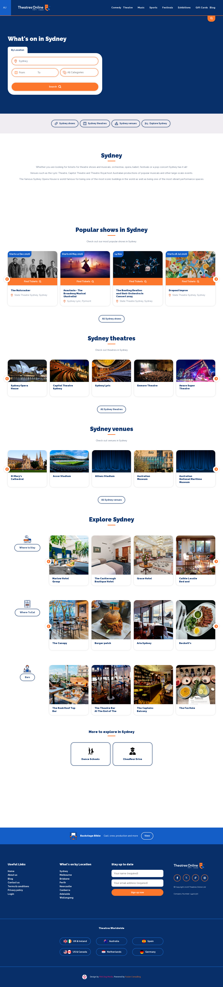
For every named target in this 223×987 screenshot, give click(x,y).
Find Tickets (32, 281)
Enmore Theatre (147, 385)
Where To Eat (27, 612)
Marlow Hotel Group (60, 580)
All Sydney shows (111, 318)
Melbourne (66, 875)
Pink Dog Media (106, 977)
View (147, 836)
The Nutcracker (20, 290)
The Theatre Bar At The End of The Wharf (105, 710)
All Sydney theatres (111, 409)
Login (11, 894)
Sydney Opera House (19, 387)
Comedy (116, 7)
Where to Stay (27, 547)
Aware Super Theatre (187, 387)
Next (216, 279)
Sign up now (137, 892)
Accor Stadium (62, 476)
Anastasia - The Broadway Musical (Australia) (74, 293)
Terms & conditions (18, 886)
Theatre (128, 7)
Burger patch (103, 643)
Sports (153, 7)
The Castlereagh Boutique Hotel (105, 580)
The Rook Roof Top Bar (63, 710)
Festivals (167, 7)
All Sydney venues (111, 500)
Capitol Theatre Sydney (63, 387)
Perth (63, 882)
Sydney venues (126, 123)
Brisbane (65, 879)
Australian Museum (143, 478)
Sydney (64, 871)
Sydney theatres (95, 123)
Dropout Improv (178, 290)
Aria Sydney (144, 643)
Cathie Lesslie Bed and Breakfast (188, 580)
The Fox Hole (187, 708)
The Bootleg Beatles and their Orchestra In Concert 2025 (129, 293)
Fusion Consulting (133, 977)
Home (11, 871)
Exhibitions (184, 7)
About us (12, 875)
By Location (17, 50)
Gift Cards (202, 7)
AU (4, 7)
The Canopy (59, 643)
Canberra (65, 890)
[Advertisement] (111, 806)
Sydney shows (65, 123)
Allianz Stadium (105, 476)
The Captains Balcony (145, 710)
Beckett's (185, 643)
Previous (7, 279)
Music (141, 7)
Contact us (14, 882)
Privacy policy (15, 890)
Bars (27, 677)
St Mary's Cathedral (17, 478)
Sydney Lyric (102, 385)
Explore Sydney (156, 123)
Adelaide (65, 894)
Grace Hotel (144, 578)
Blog (212, 7)
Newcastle (66, 886)
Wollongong (66, 897)
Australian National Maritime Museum (190, 479)
